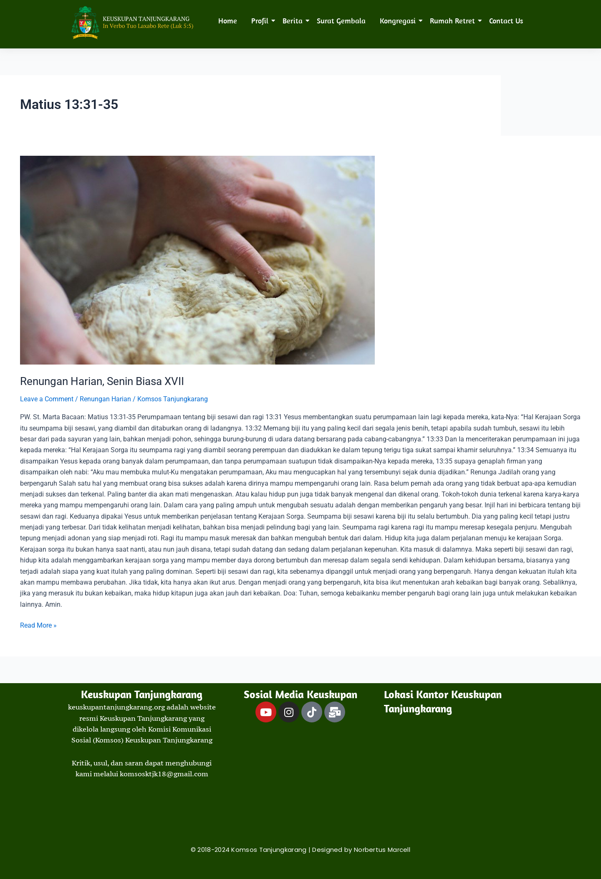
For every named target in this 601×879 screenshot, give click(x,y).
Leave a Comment (46, 399)
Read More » (38, 624)
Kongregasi (399, 20)
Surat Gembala (341, 20)
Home (227, 20)
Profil (261, 20)
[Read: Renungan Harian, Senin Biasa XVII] (300, 260)
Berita (294, 20)
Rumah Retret (454, 20)
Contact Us (506, 20)
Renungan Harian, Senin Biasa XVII (102, 381)
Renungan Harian (105, 399)
